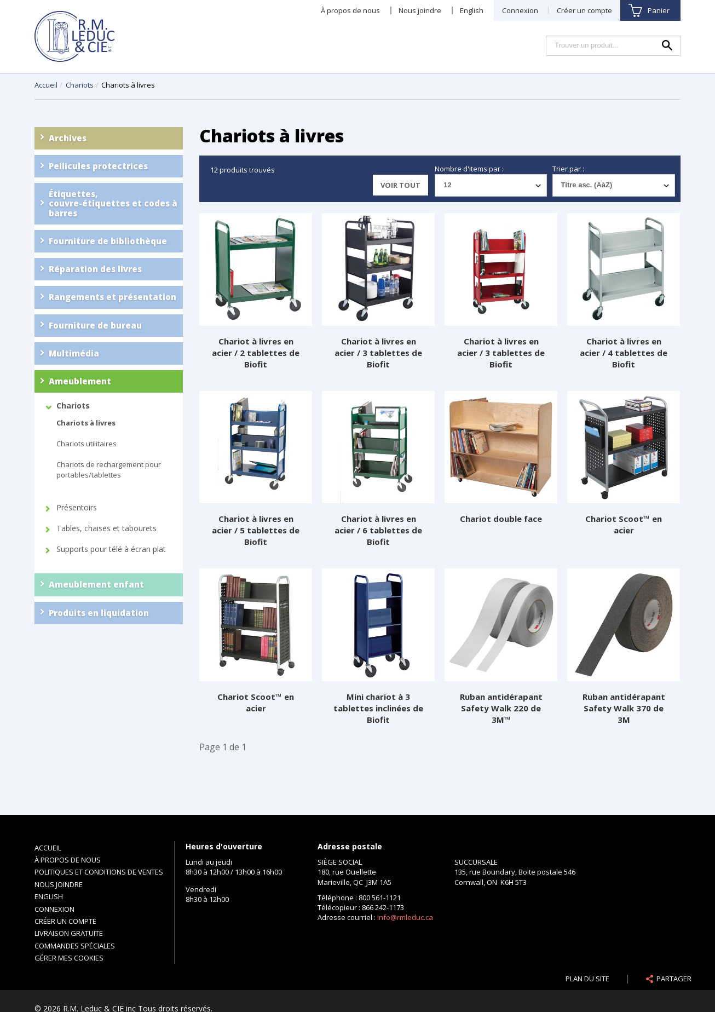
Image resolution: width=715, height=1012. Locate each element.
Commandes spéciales (74, 946)
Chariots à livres (86, 423)
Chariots (80, 85)
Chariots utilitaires (86, 444)
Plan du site (587, 979)
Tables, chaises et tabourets (106, 528)
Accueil (45, 85)
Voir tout (400, 185)
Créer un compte (584, 10)
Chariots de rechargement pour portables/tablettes (108, 469)
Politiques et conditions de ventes (98, 872)
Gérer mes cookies (68, 958)
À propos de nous (350, 10)
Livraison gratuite (68, 933)
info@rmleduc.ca (405, 917)
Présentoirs (76, 507)
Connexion (520, 10)
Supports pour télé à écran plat (111, 549)
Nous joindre (420, 10)
